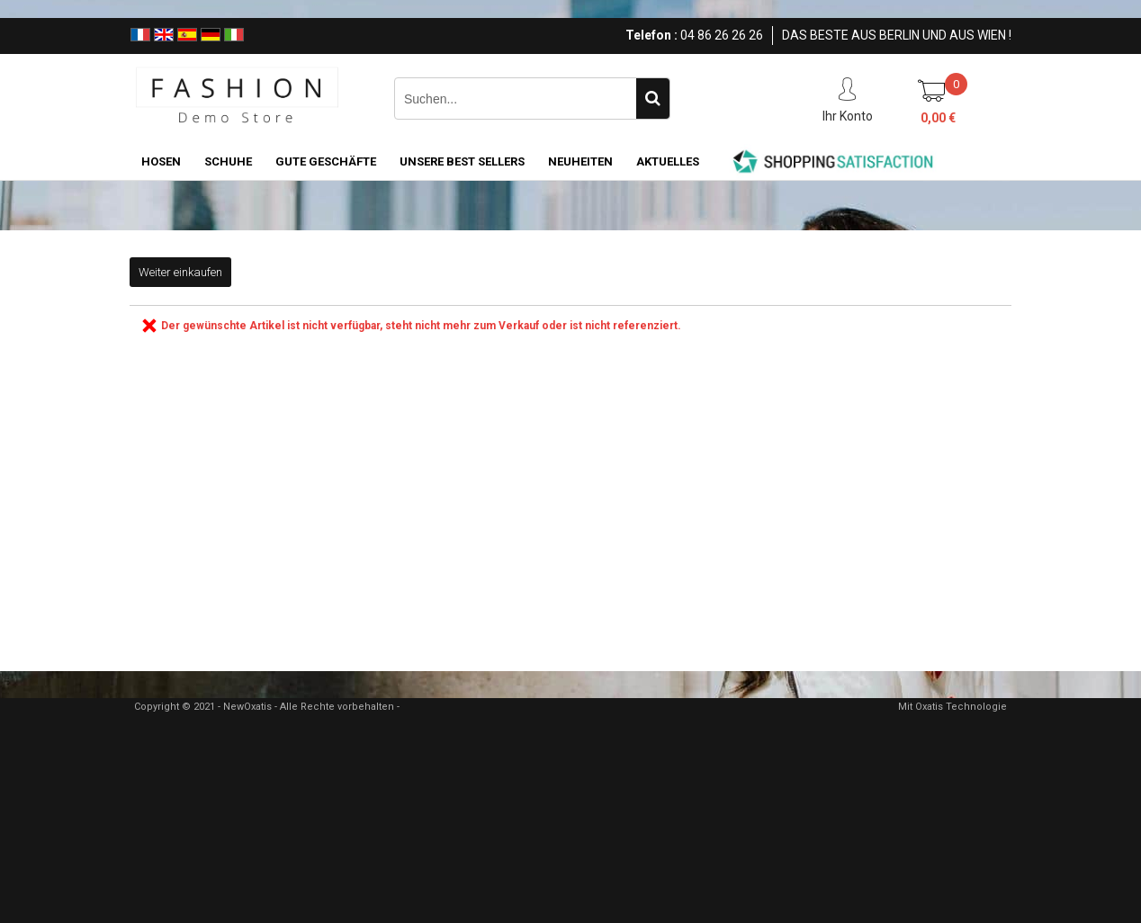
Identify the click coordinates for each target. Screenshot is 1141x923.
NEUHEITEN (580, 161)
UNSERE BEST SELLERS (462, 161)
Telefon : (651, 35)
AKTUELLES (667, 161)
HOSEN (161, 161)
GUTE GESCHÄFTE (325, 161)
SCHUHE (228, 161)
